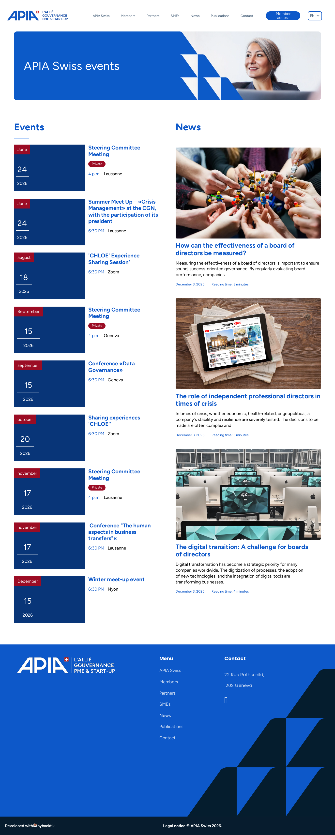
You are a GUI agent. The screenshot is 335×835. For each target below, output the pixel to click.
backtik (48, 825)
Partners (153, 16)
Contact (247, 16)
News (195, 16)
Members (128, 16)
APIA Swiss (101, 16)
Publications (220, 16)
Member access (283, 15)
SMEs (175, 16)
